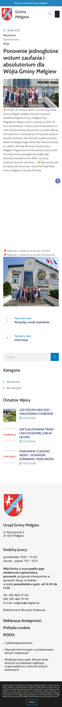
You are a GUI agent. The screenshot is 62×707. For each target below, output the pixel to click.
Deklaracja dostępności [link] (22, 620)
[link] (58, 181)
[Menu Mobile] (57, 14)
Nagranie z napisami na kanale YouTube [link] (28, 250)
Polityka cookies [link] (16, 627)
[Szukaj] (27, 357)
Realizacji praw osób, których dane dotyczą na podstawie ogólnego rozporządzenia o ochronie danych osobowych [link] (26, 664)
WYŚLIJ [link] (32, 702)
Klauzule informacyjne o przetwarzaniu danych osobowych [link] (29, 651)
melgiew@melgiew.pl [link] (26, 603)
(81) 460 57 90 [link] (19, 599)
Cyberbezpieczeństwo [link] (19, 643)
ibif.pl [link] (6, 43)
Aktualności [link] (9, 35)
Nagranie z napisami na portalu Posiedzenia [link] (31, 254)
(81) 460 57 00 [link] (19, 595)
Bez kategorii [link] (14, 387)
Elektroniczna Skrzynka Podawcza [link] (24, 610)
